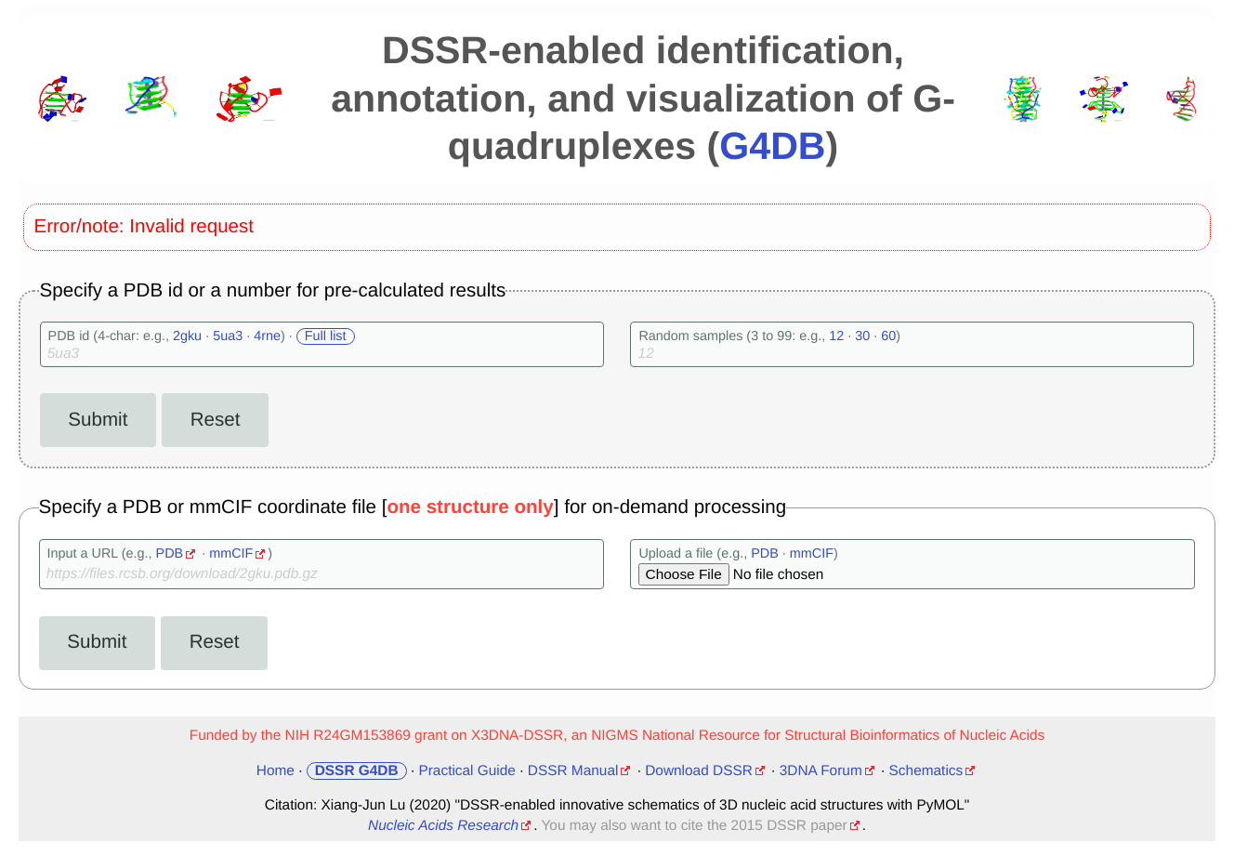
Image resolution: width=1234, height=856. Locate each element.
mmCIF (231, 554)
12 (836, 336)
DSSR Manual (573, 771)
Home (275, 771)
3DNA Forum (821, 771)
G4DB (772, 146)
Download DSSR (699, 771)
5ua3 (228, 336)
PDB (170, 554)
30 (862, 336)
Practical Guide (466, 771)
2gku (187, 336)
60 (888, 336)
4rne (267, 336)
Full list (326, 336)
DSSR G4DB (357, 771)
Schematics (926, 771)
